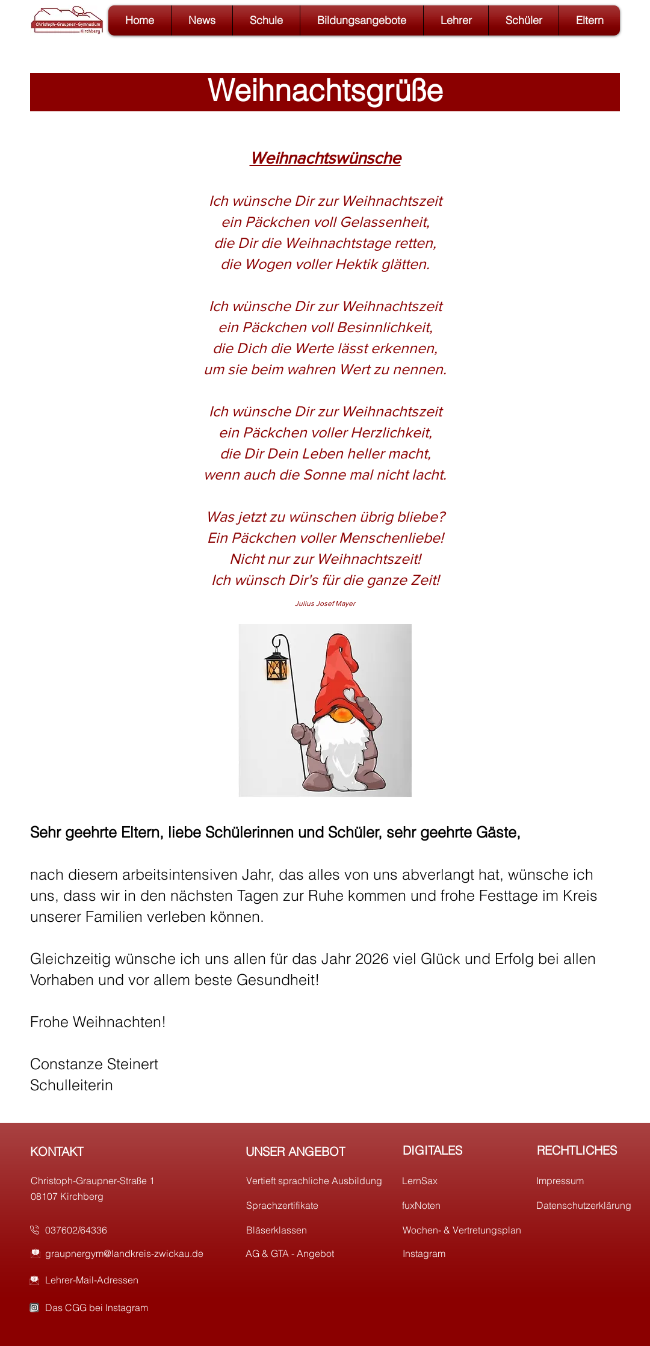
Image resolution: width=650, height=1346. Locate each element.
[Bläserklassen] (318, 1230)
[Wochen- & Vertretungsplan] (474, 1230)
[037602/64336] (117, 1230)
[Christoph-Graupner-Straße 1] (103, 1180)
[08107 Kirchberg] (103, 1196)
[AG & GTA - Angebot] (317, 1253)
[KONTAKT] (102, 1151)
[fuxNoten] (474, 1205)
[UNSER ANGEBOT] (317, 1151)
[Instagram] (474, 1253)
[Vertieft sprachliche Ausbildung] (318, 1181)
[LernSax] (474, 1181)
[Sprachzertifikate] (318, 1205)
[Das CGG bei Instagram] (133, 1307)
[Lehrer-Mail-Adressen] (133, 1280)
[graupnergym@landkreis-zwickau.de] (133, 1253)
